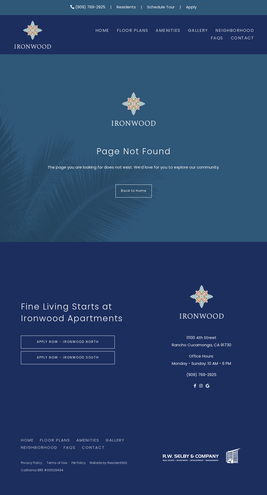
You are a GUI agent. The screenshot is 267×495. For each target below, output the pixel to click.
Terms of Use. (57, 463)
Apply (191, 7)
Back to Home (133, 191)
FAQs (217, 38)
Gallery (198, 30)
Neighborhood (234, 30)
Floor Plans (132, 30)
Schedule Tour (161, 7)
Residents (126, 7)
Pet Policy (78, 463)
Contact (242, 38)
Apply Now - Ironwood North (68, 342)
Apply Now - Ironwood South (68, 357)
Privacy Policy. (32, 463)
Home (102, 30)
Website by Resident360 (108, 463)
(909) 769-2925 (87, 7)
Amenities (168, 30)
